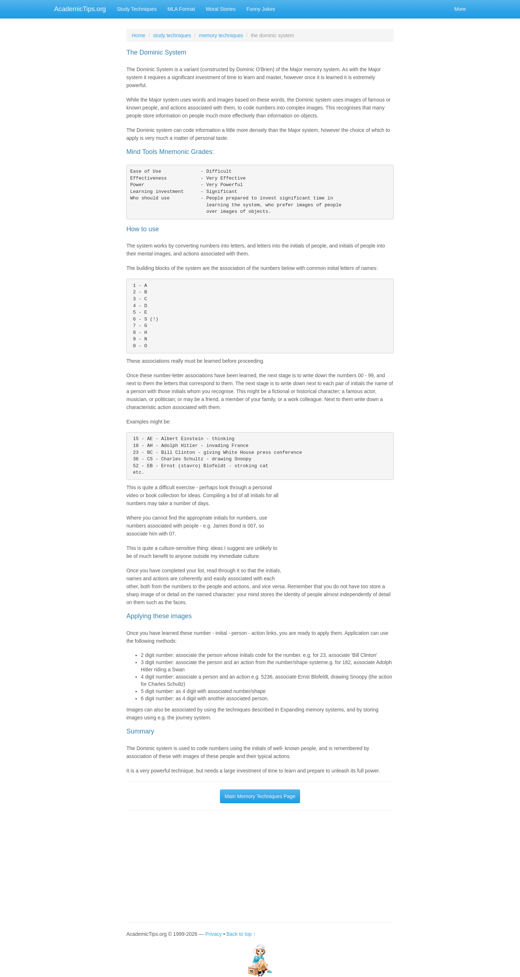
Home (138, 35)
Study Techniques (136, 9)
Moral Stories (220, 9)
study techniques (172, 35)
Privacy (213, 934)
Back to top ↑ (241, 934)
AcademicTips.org (80, 9)
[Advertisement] (339, 528)
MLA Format (181, 9)
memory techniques (221, 35)
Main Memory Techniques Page (260, 796)
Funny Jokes (260, 9)
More (460, 9)
